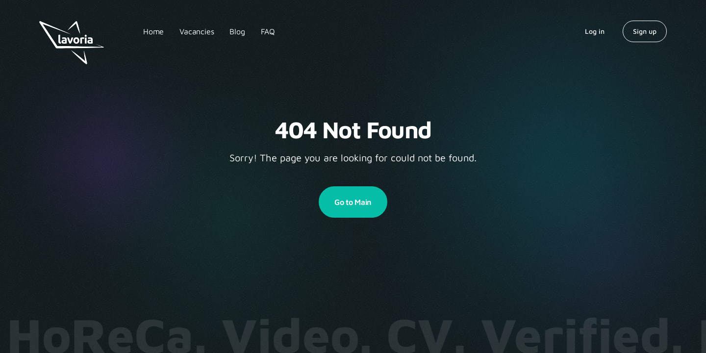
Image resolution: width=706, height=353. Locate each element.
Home (153, 31)
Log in (595, 31)
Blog (237, 31)
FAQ (268, 31)
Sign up (644, 31)
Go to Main (353, 202)
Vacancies (196, 31)
